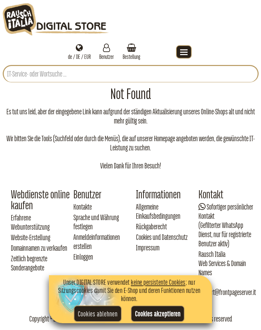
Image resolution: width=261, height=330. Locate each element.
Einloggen (83, 256)
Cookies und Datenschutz (162, 237)
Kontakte (82, 206)
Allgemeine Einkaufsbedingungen (158, 211)
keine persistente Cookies (158, 282)
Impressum (147, 247)
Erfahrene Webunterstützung (30, 222)
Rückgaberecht (151, 226)
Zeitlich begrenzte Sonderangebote (29, 263)
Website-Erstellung (30, 237)
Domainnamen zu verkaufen (39, 248)
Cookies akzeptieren (157, 314)
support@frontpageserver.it (227, 292)
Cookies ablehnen (98, 314)
